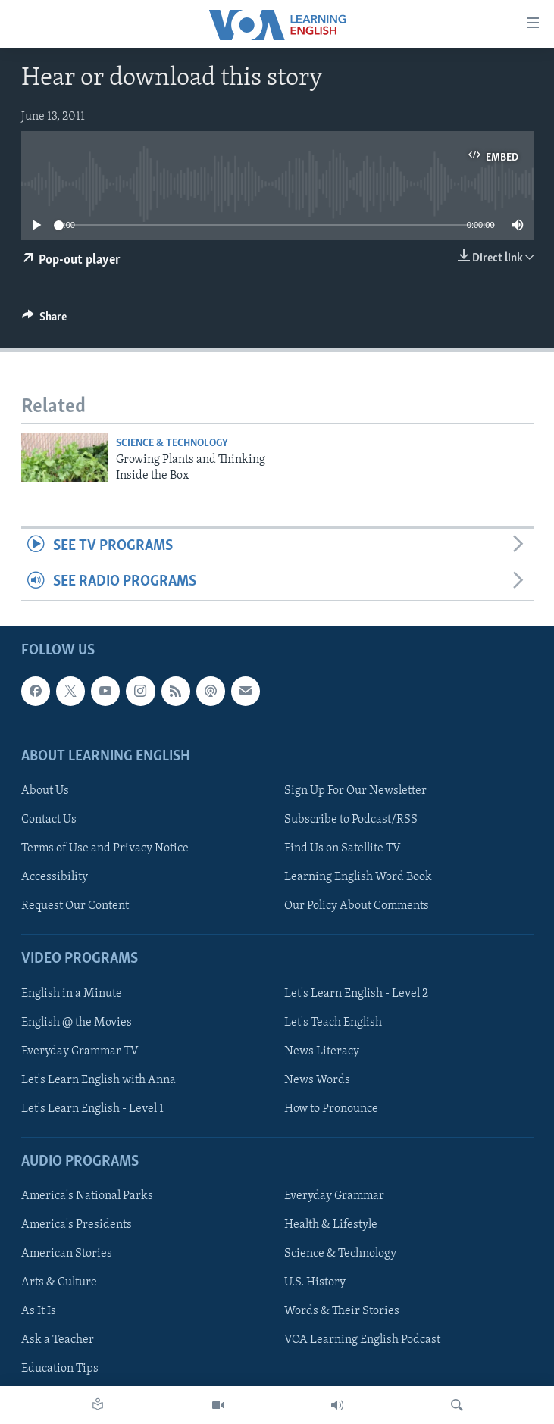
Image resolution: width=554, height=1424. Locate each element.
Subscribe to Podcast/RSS (351, 819)
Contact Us (49, 819)
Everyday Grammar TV (80, 1051)
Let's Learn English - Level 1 (92, 1109)
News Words (317, 1079)
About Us (45, 791)
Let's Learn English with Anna (98, 1079)
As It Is (38, 1311)
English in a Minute (71, 993)
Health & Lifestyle (330, 1225)
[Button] (44, 320)
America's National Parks (87, 1196)
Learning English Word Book (358, 877)
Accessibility (54, 877)
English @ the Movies (76, 1022)
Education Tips (60, 1369)
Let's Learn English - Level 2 (356, 993)
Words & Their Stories (341, 1311)
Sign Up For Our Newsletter (355, 791)
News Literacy (321, 1051)
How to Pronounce (331, 1109)
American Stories (66, 1254)
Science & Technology (172, 443)
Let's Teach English (333, 1022)
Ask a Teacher (57, 1340)
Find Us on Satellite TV (342, 848)
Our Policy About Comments (356, 906)
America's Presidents (76, 1225)
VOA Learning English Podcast (362, 1340)
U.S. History (315, 1282)
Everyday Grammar (334, 1196)
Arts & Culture (59, 1282)
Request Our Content (75, 906)
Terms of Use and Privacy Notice (105, 848)
